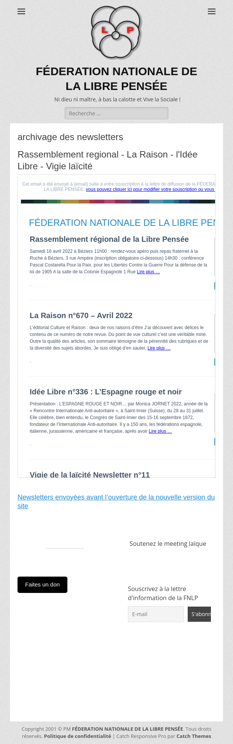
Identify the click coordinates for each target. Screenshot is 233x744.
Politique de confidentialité (77, 736)
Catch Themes (194, 736)
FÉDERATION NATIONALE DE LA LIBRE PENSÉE (127, 728)
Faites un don (42, 584)
